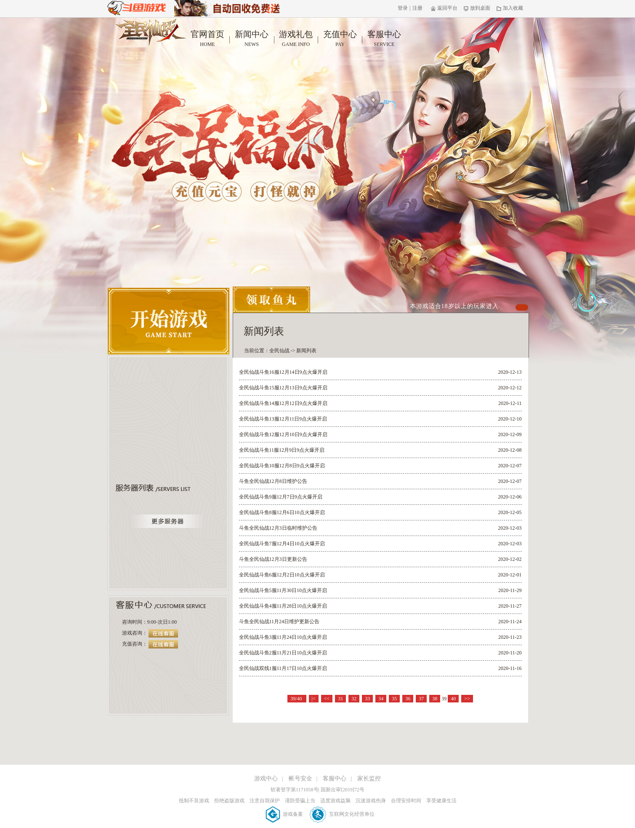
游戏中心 (266, 778)
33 (367, 699)
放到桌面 (477, 8)
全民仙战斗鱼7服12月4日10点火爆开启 (282, 544)
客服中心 (384, 38)
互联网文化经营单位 (342, 814)
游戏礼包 (296, 38)
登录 (403, 8)
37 (421, 699)
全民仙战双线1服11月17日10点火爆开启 (283, 668)
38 (434, 699)
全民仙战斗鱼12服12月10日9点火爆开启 (283, 434)
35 (394, 699)
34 (380, 699)
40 (453, 699)
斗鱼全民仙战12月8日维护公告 (273, 481)
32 (353, 699)
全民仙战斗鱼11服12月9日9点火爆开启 (282, 450)
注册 (417, 8)
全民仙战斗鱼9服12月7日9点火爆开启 (280, 497)
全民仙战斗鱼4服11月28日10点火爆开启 (283, 606)
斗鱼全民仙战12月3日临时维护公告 (278, 528)
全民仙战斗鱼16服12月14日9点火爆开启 (283, 372)
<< (327, 699)
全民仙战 (279, 351)
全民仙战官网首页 (151, 32)
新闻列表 (306, 351)
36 (407, 699)
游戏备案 (285, 814)
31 (340, 699)
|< (314, 699)
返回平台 (444, 8)
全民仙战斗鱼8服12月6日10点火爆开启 (282, 512)
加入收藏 (510, 8)
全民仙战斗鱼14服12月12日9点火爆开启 (283, 403)
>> (467, 699)
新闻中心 (252, 38)
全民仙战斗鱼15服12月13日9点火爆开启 (283, 388)
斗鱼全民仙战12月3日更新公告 (273, 559)
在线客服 (163, 633)
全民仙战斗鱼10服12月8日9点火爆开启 (282, 466)
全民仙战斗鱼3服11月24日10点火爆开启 (283, 637)
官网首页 (208, 38)
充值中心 (340, 38)
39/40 (296, 699)
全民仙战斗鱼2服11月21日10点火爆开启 (283, 653)
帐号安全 (300, 778)
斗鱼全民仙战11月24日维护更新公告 (279, 621)
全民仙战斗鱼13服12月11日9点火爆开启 (283, 419)
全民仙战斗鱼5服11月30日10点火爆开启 (283, 590)
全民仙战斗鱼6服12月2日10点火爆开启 (282, 575)
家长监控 (369, 778)
